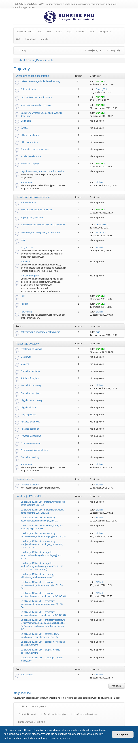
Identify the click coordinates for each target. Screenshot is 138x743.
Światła (24, 128)
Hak (23, 296)
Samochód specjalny (31, 393)
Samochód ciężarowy (31, 385)
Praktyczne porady (30, 484)
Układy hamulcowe (30, 135)
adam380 (100, 232)
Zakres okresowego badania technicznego (41, 81)
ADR (23, 240)
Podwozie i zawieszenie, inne (35, 149)
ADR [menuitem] (18, 39)
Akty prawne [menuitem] (105, 31)
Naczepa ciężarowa (30, 421)
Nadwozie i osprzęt (30, 163)
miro (98, 332)
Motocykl (25, 364)
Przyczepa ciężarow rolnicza (34, 450)
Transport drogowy (30, 275)
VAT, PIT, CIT (27, 247)
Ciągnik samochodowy (31, 400)
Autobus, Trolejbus (30, 378)
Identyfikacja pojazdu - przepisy (36, 105)
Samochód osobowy (30, 371)
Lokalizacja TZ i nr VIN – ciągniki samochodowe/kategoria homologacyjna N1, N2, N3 (42, 555)
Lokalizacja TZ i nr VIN (28, 496)
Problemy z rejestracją (31, 349)
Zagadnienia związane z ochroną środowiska (42, 171)
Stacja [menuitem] (59, 31)
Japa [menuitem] (69, 31)
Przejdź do (116, 686)
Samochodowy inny (30, 457)
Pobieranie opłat (28, 89)
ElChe (99, 182)
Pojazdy (21, 68)
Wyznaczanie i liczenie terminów (36, 209)
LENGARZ (101, 224)
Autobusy (25, 261)
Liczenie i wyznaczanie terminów (36, 97)
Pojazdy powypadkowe (32, 217)
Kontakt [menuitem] (44, 39)
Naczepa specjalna (30, 429)
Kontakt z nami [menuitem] (27, 714)
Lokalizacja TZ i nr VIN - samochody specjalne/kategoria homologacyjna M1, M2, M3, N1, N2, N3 (42, 544)
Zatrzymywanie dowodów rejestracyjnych (40, 332)
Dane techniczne (25, 479)
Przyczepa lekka (28, 414)
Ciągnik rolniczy (28, 407)
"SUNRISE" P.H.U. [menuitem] (25, 31)
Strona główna (39, 706)
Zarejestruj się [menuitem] (92, 50)
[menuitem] (53, 714)
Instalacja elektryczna (31, 156)
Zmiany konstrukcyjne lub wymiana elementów (43, 224)
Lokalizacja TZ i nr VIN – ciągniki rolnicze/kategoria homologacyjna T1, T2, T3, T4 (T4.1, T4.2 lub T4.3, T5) (42, 566)
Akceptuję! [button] (122, 734)
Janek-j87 (100, 89)
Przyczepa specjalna (30, 443)
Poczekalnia (26, 182)
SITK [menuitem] (49, 31)
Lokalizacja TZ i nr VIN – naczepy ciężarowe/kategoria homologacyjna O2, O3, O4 (42, 585)
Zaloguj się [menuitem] (113, 50)
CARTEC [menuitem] (80, 31)
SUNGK (100, 81)
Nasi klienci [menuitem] (30, 39)
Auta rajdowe (27, 674)
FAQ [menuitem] (22, 50)
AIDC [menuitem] (92, 31)
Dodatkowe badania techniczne (33, 197)
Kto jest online (22, 693)
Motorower (26, 357)
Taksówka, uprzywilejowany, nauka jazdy (40, 232)
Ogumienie (26, 121)
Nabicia (24, 304)
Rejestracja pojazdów (27, 343)
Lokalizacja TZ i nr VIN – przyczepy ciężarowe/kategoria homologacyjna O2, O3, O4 (42, 604)
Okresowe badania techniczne (32, 76)
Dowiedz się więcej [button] (59, 738)
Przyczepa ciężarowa (31, 436)
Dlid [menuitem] (40, 31)
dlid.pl (22, 706)
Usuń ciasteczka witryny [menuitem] (83, 714)
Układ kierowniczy (29, 142)
